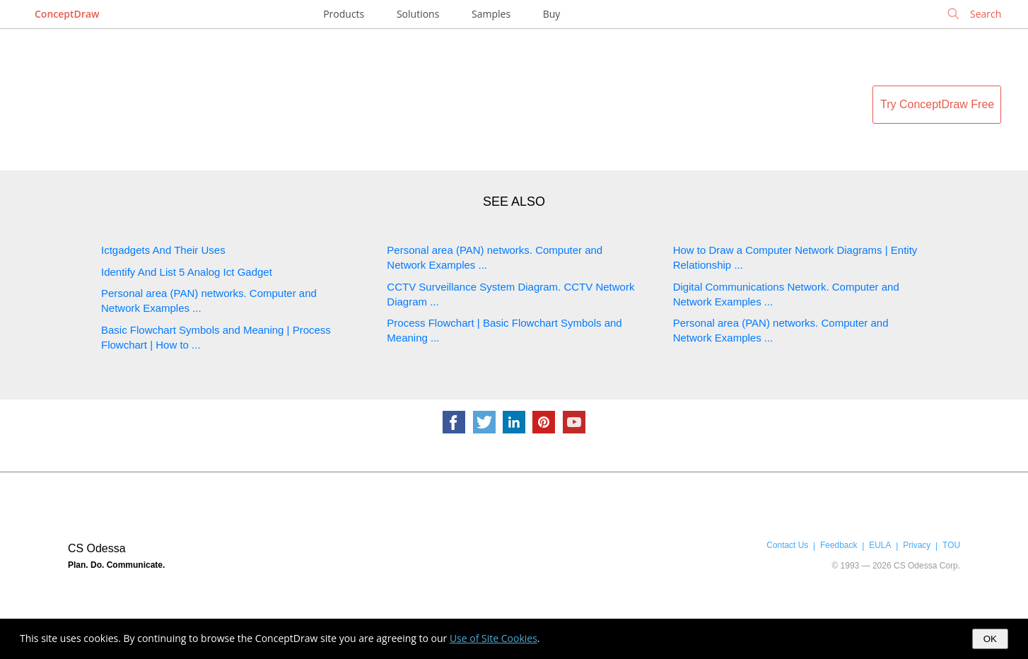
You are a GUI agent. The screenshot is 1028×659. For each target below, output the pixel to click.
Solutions (418, 14)
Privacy (916, 545)
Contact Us (787, 545)
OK (990, 639)
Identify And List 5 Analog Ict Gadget (186, 272)
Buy (552, 14)
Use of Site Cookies (493, 638)
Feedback (838, 545)
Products (343, 14)
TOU (951, 545)
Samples (491, 14)
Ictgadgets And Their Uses (163, 250)
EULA (880, 545)
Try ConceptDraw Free (937, 104)
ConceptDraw (67, 14)
